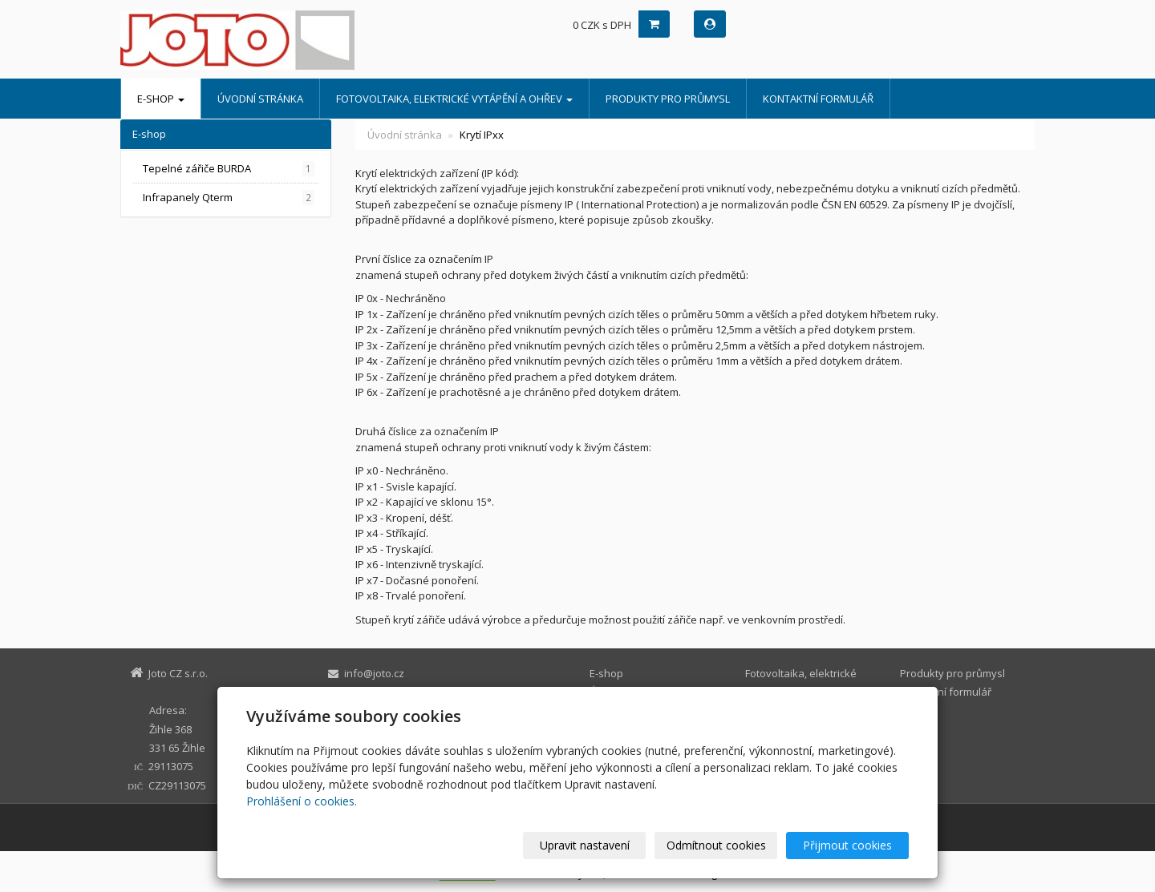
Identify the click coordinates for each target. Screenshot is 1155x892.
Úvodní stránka (260, 98)
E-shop (160, 98)
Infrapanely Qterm (228, 197)
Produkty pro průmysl (668, 98)
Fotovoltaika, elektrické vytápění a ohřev (454, 98)
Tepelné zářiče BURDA (228, 168)
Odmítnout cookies (716, 845)
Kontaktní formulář (818, 98)
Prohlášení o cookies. (301, 801)
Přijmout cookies (847, 845)
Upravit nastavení (585, 845)
